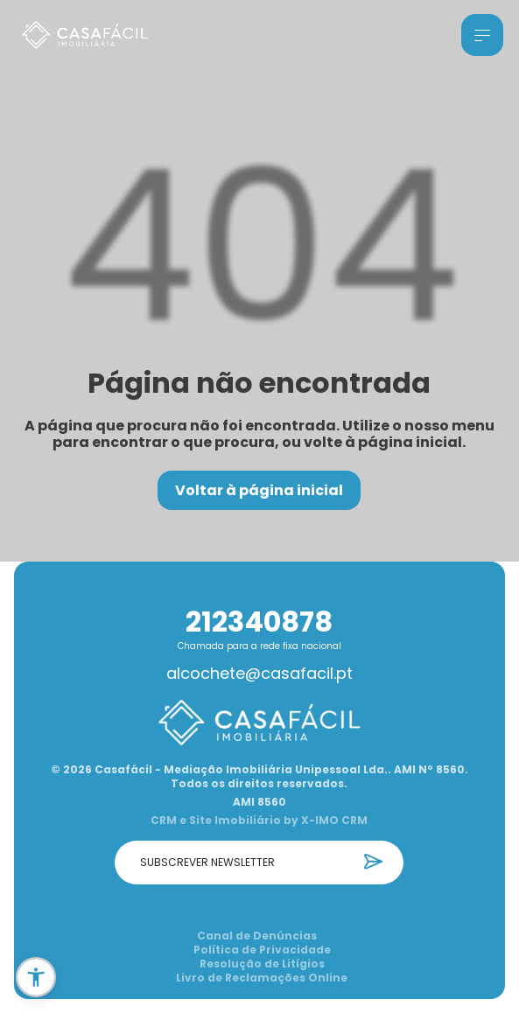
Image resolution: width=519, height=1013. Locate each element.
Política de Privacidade (262, 950)
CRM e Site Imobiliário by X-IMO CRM (259, 821)
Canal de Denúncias (257, 936)
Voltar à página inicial (259, 490)
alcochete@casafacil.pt (259, 673)
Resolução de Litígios (262, 964)
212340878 (259, 621)
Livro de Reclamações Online (261, 978)
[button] (36, 977)
